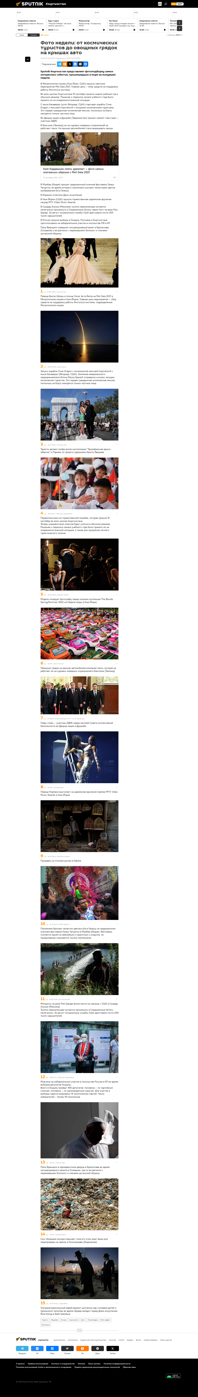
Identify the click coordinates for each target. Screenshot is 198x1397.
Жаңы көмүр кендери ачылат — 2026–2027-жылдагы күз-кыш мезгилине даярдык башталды (122, 25)
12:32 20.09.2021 (48, 58)
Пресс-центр (166, 1340)
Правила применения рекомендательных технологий (97, 1367)
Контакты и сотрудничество (63, 1363)
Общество (54, 1320)
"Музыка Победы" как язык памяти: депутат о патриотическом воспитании (60, 25)
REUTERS (52, 292)
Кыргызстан (73, 1320)
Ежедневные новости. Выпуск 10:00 (152, 24)
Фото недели (105, 1320)
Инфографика (150, 1340)
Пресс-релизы (94, 1363)
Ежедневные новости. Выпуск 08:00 (30, 24)
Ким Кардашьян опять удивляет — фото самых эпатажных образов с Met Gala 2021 (73, 170)
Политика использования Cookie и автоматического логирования (43, 1367)
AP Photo (52, 445)
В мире (63, 1320)
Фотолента (46, 1325)
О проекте (20, 1363)
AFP (50, 664)
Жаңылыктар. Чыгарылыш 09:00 (90, 24)
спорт (121, 1340)
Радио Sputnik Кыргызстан (93, 1340)
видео (130, 1340)
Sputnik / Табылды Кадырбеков (61, 514)
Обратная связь (129, 1367)
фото (83, 1320)
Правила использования (38, 1363)
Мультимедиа (93, 1320)
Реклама (81, 1363)
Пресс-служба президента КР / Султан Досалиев (66, 719)
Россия (112, 1340)
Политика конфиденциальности (117, 1363)
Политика (73, 1340)
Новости (45, 1320)
